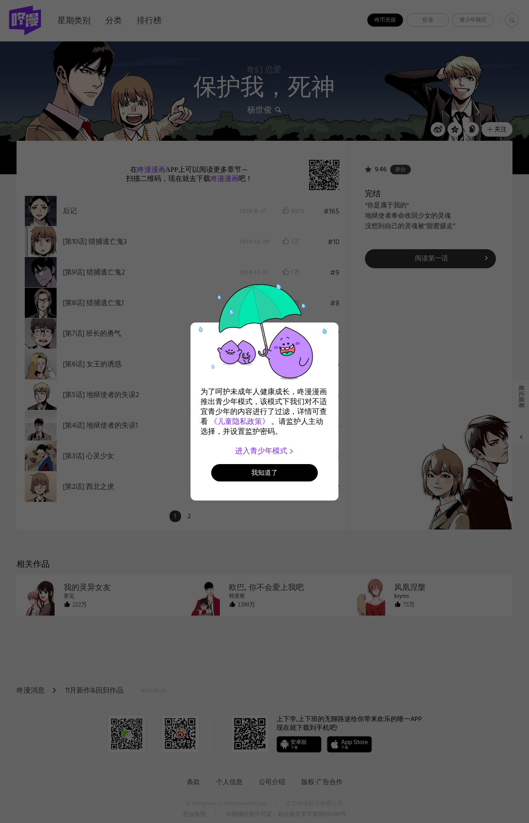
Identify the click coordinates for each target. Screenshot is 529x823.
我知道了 (264, 472)
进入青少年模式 (265, 451)
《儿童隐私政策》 (239, 421)
